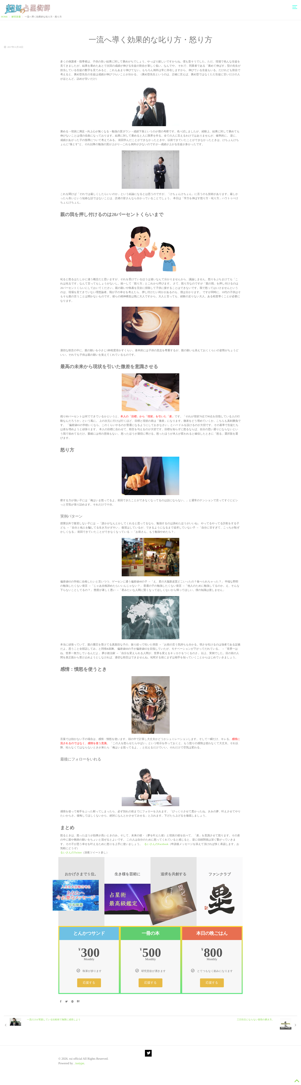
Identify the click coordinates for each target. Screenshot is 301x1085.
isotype (79, 1063)
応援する (89, 982)
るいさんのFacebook (156, 844)
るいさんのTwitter (71, 852)
